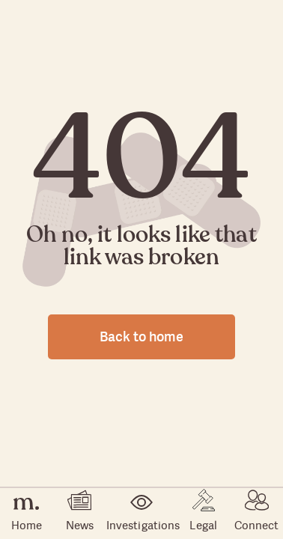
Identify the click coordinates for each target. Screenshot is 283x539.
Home (26, 514)
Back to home (141, 336)
